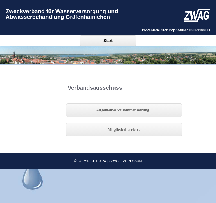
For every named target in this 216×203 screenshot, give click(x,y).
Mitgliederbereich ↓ (124, 129)
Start (108, 40)
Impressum (132, 161)
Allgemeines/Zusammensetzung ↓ (124, 110)
